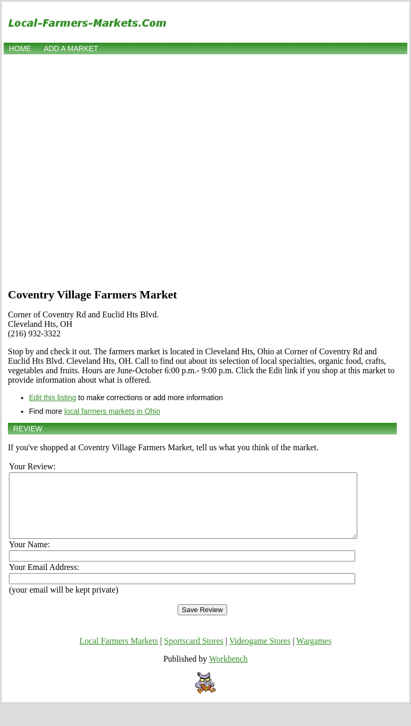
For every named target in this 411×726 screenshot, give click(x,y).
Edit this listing (52, 397)
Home (20, 48)
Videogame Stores (260, 653)
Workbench (228, 671)
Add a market (71, 48)
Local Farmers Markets (119, 653)
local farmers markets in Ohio (112, 411)
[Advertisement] (108, 170)
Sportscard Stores (193, 653)
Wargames (313, 653)
